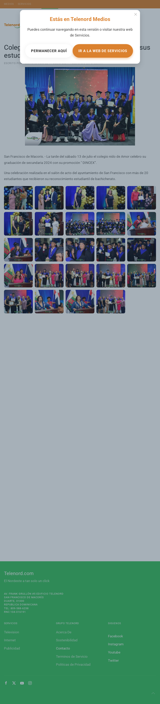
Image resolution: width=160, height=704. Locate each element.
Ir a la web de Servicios (102, 51)
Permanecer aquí (49, 51)
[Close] (135, 14)
